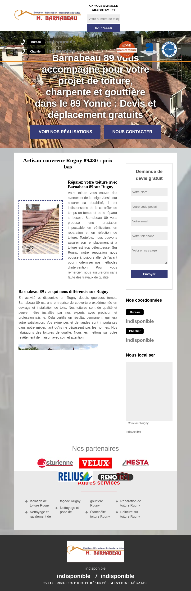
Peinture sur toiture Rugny (130, 514)
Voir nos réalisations (65, 131)
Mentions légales (129, 583)
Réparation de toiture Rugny (130, 503)
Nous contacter (132, 131)
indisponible (51, 41)
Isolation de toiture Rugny (40, 503)
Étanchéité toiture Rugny (100, 514)
